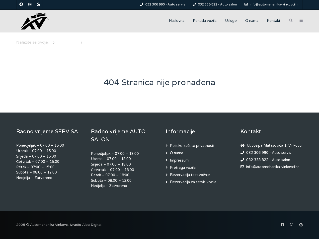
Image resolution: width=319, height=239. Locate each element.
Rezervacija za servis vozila (193, 182)
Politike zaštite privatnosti (192, 146)
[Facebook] (21, 4)
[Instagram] (30, 4)
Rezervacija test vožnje (190, 175)
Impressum (179, 160)
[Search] (290, 20)
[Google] (38, 4)
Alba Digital (91, 225)
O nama (176, 153)
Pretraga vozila (183, 168)
